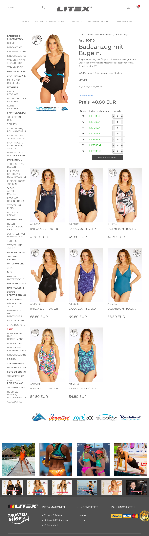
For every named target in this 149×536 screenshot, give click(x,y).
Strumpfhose (15, 363)
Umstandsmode (16, 367)
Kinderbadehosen (18, 56)
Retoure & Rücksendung (55, 520)
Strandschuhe (16, 325)
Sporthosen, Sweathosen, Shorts (15, 145)
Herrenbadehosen (18, 71)
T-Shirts (12, 124)
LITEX (81, 34)
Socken (11, 359)
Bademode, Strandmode (49, 21)
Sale (10, 329)
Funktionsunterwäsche (22, 283)
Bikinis (11, 43)
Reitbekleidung (16, 372)
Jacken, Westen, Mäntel (12, 191)
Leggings (76, 21)
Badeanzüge (14, 47)
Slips (10, 268)
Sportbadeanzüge (18, 76)
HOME (25, 21)
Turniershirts (15, 376)
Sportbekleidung (98, 21)
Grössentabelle (86, 95)
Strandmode (15, 67)
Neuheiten (83, 520)
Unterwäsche (124, 21)
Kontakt (82, 515)
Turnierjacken (16, 387)
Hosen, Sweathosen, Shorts (15, 227)
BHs (9, 272)
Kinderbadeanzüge (19, 51)
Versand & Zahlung (52, 515)
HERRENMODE (14, 219)
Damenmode (14, 160)
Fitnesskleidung (17, 252)
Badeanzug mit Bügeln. (44, 229)
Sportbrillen (15, 320)
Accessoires (14, 299)
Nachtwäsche (15, 288)
